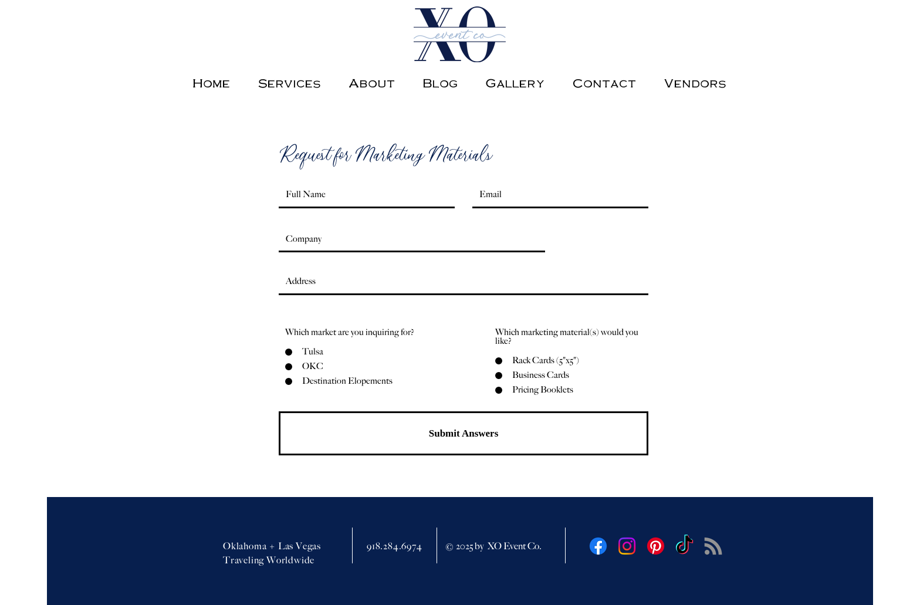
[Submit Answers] (463, 433)
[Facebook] (598, 546)
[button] (695, 83)
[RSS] (713, 546)
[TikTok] (684, 546)
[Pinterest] (655, 546)
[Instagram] (626, 546)
